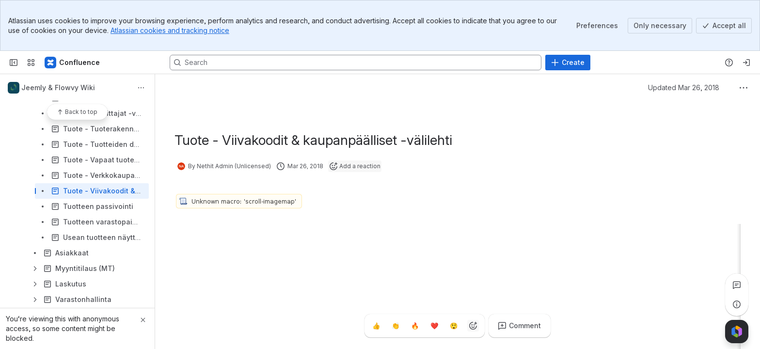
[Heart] (434, 325)
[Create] (567, 62)
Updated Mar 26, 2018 (683, 87)
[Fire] (415, 325)
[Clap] (395, 325)
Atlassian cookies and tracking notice (170, 30)
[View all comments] (736, 285)
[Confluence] (73, 62)
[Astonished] (453, 325)
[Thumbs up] (376, 325)
